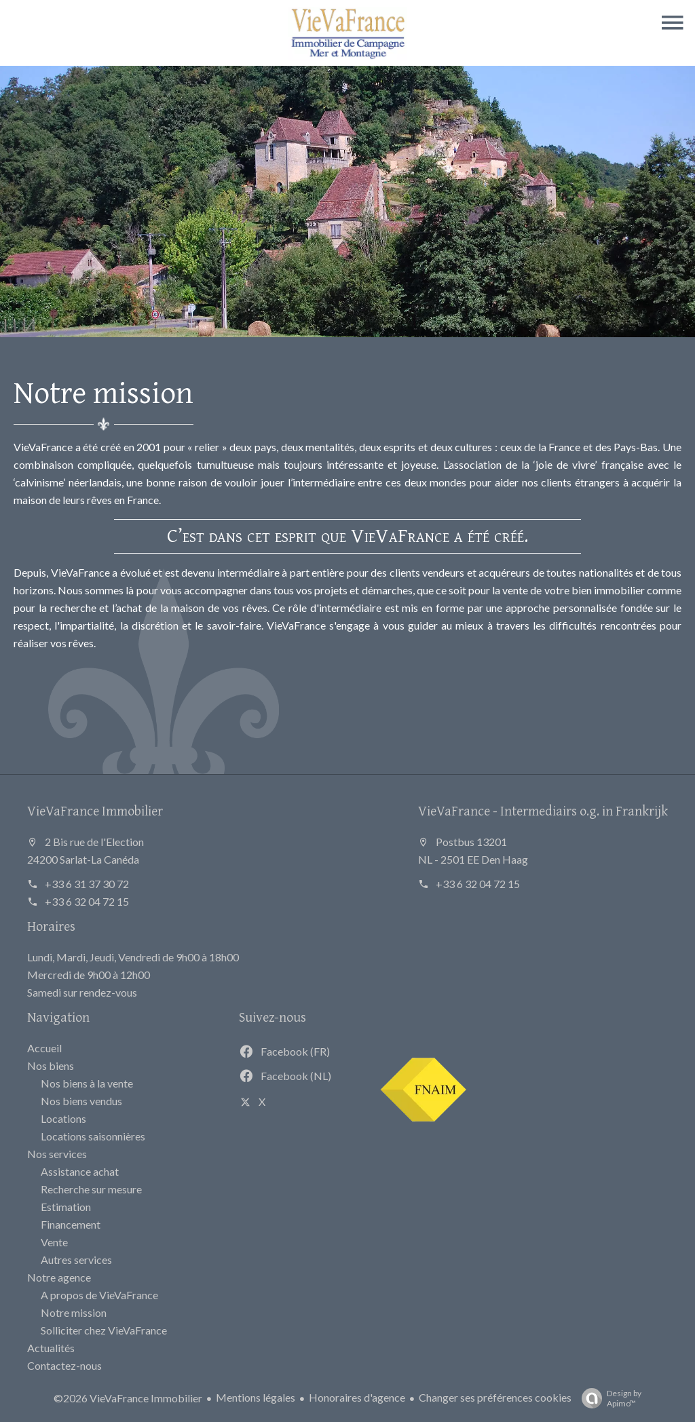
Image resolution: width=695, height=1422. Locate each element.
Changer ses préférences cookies (495, 1397)
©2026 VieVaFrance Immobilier (128, 1397)
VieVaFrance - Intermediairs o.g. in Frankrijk (543, 810)
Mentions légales (255, 1397)
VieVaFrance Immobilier (95, 810)
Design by (608, 1398)
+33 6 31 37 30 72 (87, 883)
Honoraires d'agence (357, 1397)
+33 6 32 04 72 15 (87, 901)
